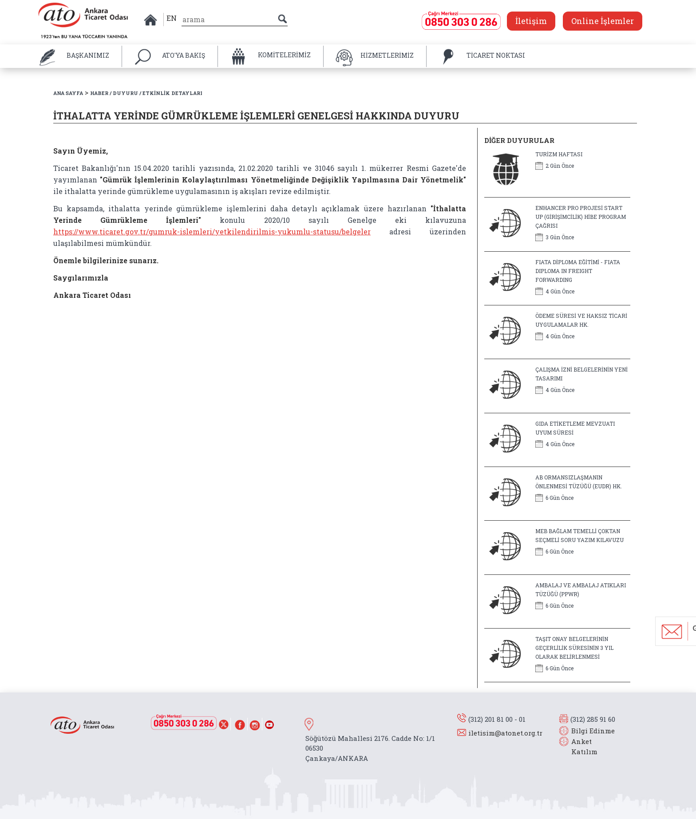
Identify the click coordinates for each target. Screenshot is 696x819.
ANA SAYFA (68, 93)
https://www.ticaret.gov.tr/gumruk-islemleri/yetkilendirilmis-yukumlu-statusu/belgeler (212, 231)
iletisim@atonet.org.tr (505, 732)
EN (171, 18)
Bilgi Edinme (593, 730)
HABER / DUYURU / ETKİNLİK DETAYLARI (146, 93)
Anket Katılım (580, 746)
